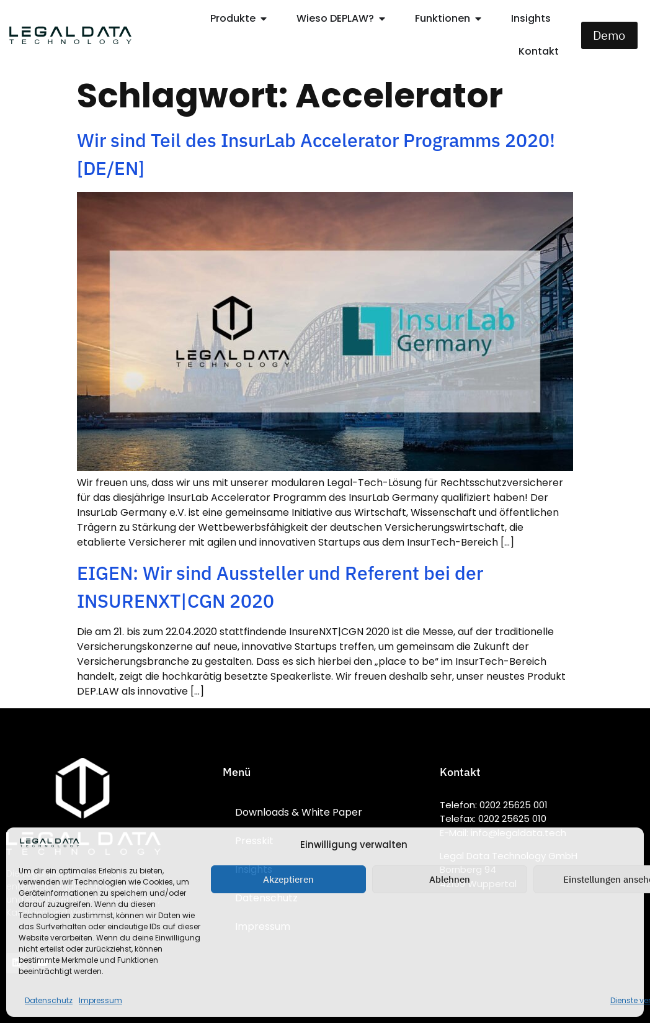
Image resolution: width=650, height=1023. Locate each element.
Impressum (100, 1000)
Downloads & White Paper (298, 812)
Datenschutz (49, 1000)
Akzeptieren (288, 879)
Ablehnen (449, 879)
